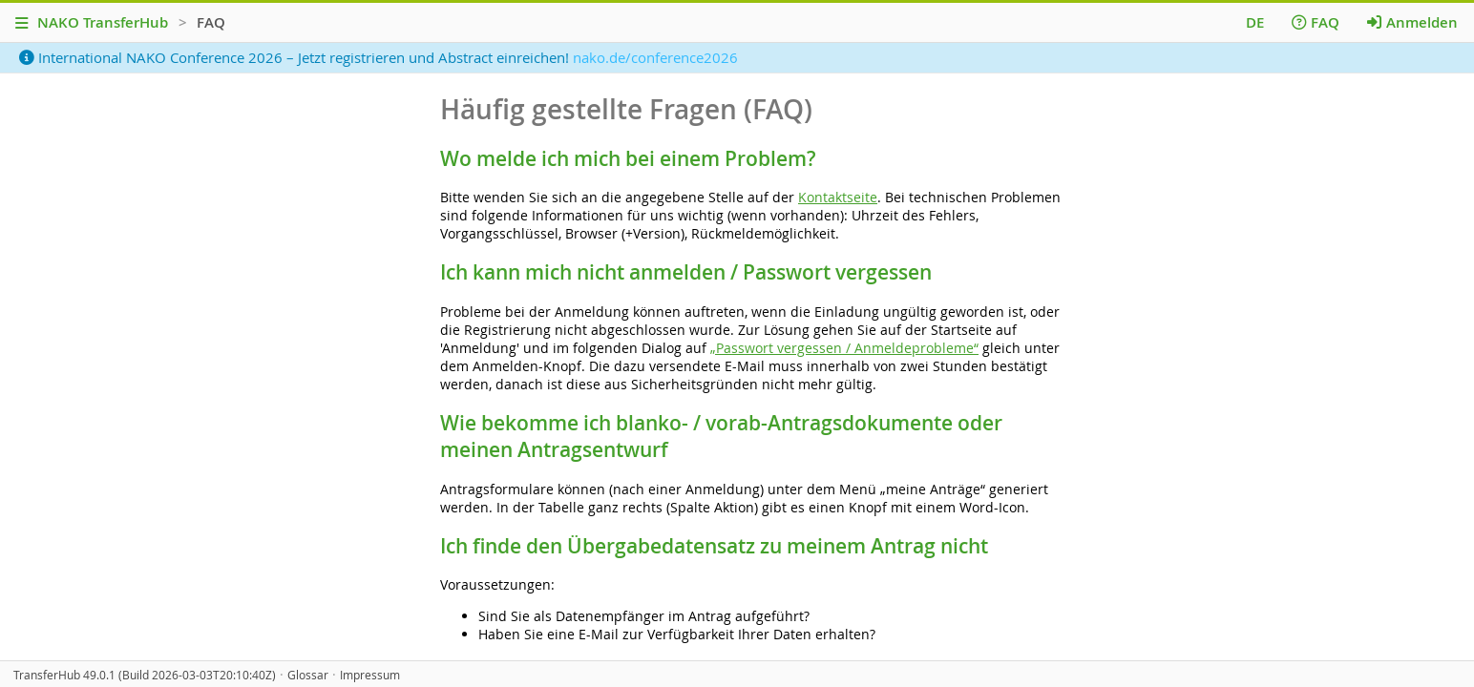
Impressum (370, 675)
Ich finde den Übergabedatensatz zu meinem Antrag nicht (714, 545)
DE (1255, 22)
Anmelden (1412, 22)
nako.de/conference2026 (655, 57)
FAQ (1315, 22)
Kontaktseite (837, 197)
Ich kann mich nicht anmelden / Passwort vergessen (686, 272)
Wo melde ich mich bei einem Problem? (628, 158)
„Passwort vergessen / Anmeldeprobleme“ (844, 348)
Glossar (307, 675)
